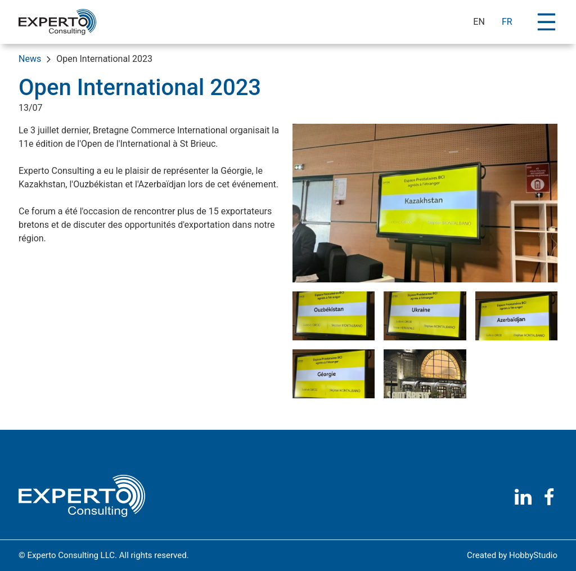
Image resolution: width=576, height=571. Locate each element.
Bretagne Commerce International (160, 130)
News (30, 58)
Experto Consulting (58, 170)
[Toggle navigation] (546, 21)
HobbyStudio (533, 555)
